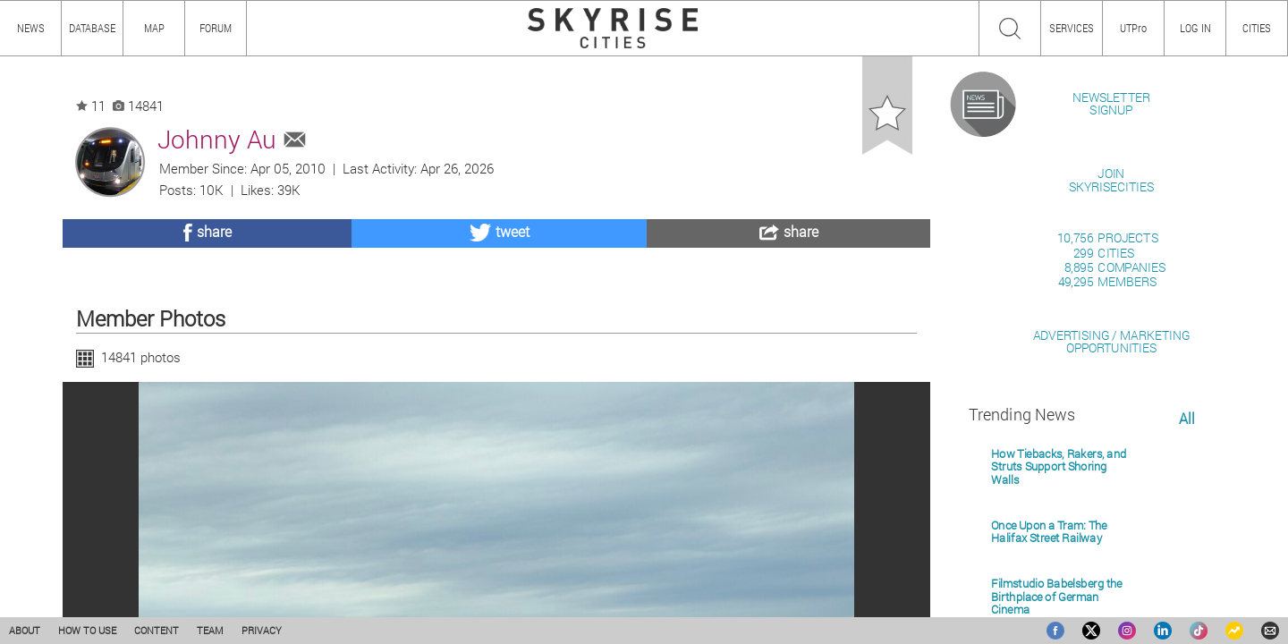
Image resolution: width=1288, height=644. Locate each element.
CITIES (1256, 28)
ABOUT (24, 630)
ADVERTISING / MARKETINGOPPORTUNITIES (1111, 547)
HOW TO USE (87, 630)
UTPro (1133, 28)
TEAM (210, 630)
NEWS (31, 28)
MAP (154, 28)
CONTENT (156, 630)
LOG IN (1195, 28)
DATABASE (92, 28)
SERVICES (1071, 28)
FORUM (215, 28)
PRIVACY (262, 630)
